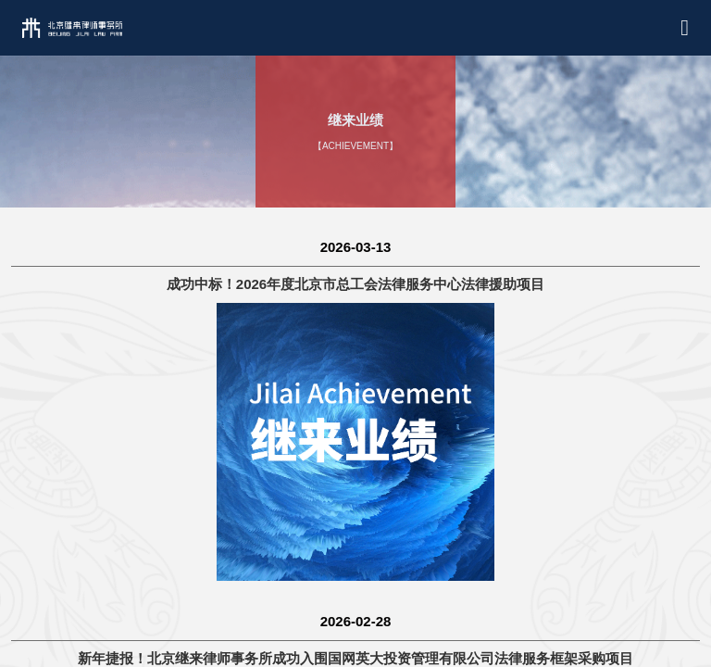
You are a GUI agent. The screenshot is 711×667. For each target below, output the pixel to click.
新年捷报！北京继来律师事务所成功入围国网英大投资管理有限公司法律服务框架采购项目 (355, 658)
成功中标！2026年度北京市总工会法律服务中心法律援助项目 (355, 284)
